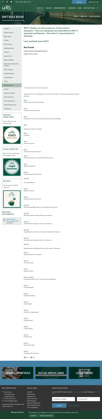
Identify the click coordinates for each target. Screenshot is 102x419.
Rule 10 (26, 172)
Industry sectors (8, 32)
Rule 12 (26, 197)
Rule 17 (26, 285)
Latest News (84, 372)
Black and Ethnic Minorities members (11, 64)
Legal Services (10, 149)
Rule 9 (25, 164)
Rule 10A (26, 178)
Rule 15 (26, 269)
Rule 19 (26, 302)
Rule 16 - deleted (29, 277)
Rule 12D (26, 230)
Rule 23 (26, 334)
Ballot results (7, 36)
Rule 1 (25, 100)
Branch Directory (9, 97)
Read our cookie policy (46, 415)
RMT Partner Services (33, 405)
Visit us (6, 81)
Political (6, 40)
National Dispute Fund (10, 105)
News (80, 8)
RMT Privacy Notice (9, 101)
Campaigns (72, 8)
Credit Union (7, 108)
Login (59, 405)
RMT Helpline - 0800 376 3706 (23, 2)
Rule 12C (26, 221)
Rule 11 (26, 188)
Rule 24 (26, 343)
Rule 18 (26, 293)
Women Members (9, 60)
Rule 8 (25, 155)
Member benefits (60, 8)
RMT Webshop (31, 401)
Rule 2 (25, 108)
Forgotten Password (73, 405)
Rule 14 (26, 260)
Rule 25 (26, 351)
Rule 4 (25, 125)
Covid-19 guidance (32, 407)
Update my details (17, 372)
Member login (94, 2)
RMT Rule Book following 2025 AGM (12, 220)
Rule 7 (25, 149)
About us (84, 16)
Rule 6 (25, 141)
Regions (49, 8)
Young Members (8, 77)
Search (98, 8)
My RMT (6, 89)
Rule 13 (26, 252)
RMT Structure (8, 44)
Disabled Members (9, 73)
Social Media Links (51, 372)
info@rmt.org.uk (13, 401)
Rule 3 (25, 116)
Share (26, 357)
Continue (33, 415)
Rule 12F (26, 244)
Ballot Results (31, 394)
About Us (40, 8)
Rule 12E (26, 238)
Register (79, 2)
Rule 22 (26, 326)
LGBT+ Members (8, 69)
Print (32, 357)
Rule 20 (26, 310)
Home (76, 16)
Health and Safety (9, 48)
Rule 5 (25, 133)
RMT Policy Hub (89, 8)
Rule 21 (26, 318)
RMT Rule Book (8, 85)
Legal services (8, 56)
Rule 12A (26, 205)
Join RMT (6, 28)
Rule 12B (26, 213)
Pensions (6, 52)
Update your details (9, 93)
